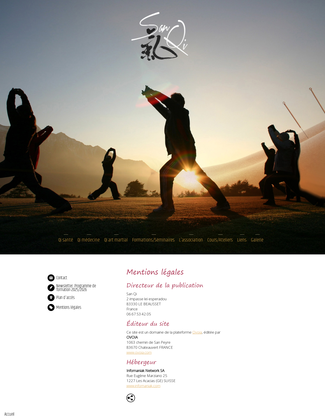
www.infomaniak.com (143, 385)
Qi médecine (88, 240)
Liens (242, 240)
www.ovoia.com (139, 352)
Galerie (257, 240)
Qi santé (65, 240)
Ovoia (197, 332)
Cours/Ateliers (220, 240)
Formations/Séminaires (153, 240)
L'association (191, 240)
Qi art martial (116, 240)
